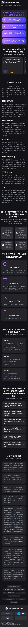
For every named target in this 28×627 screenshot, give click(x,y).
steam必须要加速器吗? (9, 599)
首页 (2, 5)
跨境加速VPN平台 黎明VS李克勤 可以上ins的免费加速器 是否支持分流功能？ (12, 444)
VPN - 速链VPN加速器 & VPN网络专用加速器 (14, 589)
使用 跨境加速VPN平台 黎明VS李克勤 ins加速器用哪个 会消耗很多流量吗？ (13, 421)
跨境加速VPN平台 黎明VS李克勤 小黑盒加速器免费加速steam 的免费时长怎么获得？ (13, 413)
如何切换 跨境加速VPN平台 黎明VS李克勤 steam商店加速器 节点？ (12, 437)
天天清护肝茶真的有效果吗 (14, 586)
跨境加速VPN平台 (8, 5)
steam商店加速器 (20, 593)
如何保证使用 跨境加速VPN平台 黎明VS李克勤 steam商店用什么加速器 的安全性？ (13, 405)
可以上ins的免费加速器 (9, 593)
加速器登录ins (14, 602)
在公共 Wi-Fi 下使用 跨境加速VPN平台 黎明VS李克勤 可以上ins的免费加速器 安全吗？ (13, 429)
